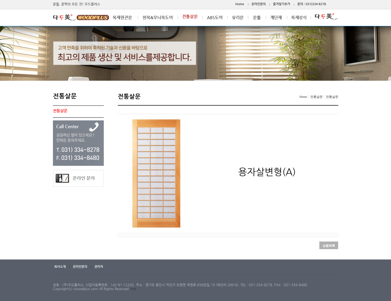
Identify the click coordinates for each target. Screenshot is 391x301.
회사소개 (60, 266)
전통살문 (316, 97)
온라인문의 (258, 4)
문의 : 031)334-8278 (311, 4)
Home (239, 4)
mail (133, 289)
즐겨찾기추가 (281, 4)
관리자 (98, 266)
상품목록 (329, 246)
